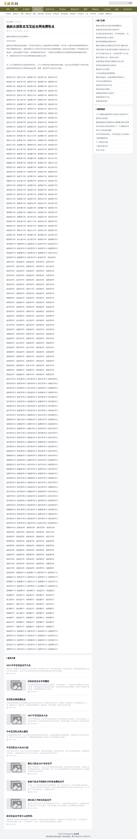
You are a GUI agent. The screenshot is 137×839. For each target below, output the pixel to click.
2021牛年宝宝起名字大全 (18, 665)
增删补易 (109, 14)
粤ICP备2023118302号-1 (81, 836)
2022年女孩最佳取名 (104, 81)
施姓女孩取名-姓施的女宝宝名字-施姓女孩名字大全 (115, 45)
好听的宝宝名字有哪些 (38, 681)
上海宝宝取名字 (102, 146)
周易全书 (28, 14)
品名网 (9, 22)
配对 (16, 9)
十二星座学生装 (102, 142)
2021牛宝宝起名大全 (38, 715)
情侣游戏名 (64, 14)
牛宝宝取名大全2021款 (17, 747)
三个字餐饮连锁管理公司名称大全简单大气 (112, 114)
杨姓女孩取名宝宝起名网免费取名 (109, 25)
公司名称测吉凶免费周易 (105, 73)
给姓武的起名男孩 (103, 89)
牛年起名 (93, 14)
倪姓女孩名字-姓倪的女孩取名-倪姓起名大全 (113, 49)
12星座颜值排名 (102, 138)
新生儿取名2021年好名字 (40, 763)
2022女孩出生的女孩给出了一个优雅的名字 (112, 126)
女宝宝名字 (127, 9)
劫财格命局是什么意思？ (105, 93)
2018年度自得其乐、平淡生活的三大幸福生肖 (113, 134)
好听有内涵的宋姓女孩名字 (106, 65)
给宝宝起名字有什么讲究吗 (19, 816)
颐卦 (34, 14)
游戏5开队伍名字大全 (104, 85)
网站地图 (49, 836)
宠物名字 (16, 14)
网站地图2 (66, 836)
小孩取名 (8, 14)
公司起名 (107, 9)
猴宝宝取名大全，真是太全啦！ (108, 57)
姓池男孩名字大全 (103, 97)
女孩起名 (81, 14)
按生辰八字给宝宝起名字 (39, 799)
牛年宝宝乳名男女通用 (17, 731)
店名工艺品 (100, 150)
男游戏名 (73, 14)
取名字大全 (50, 9)
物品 (117, 9)
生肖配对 (26, 9)
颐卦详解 (41, 14)
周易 (22, 14)
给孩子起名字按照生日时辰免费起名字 (46, 781)
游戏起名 (56, 14)
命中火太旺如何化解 (103, 130)
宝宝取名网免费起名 (16, 699)
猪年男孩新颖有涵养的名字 (106, 41)
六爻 (86, 14)
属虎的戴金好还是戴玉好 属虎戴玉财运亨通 (112, 122)
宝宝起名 (62, 9)
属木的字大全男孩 (103, 69)
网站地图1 (58, 836)
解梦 (85, 9)
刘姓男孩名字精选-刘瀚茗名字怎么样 (110, 61)
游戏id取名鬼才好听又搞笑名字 (108, 29)
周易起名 (95, 9)
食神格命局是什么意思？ (105, 37)
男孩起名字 (75, 9)
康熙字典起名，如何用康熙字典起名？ (110, 77)
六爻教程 (101, 14)
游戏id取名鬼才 (102, 101)
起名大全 (37, 9)
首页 (8, 9)
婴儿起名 (48, 14)
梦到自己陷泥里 (102, 118)
